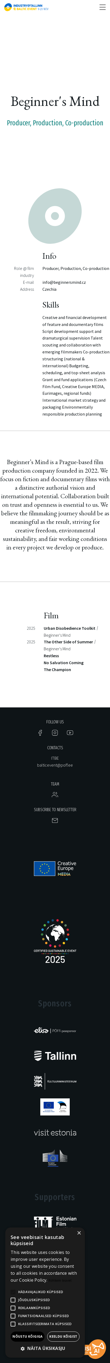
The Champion (57, 669)
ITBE (55, 758)
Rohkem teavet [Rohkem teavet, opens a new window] (60, 1280)
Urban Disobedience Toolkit (69, 628)
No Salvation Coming (63, 662)
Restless (51, 655)
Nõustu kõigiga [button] (27, 1336)
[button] (45, 1348)
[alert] (45, 1293)
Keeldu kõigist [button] (63, 1336)
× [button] (79, 1233)
